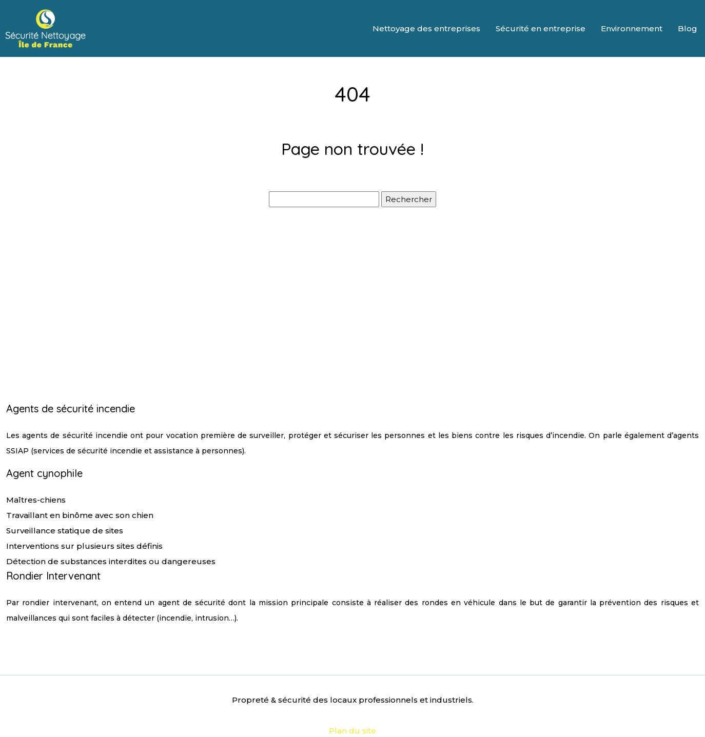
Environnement (631, 28)
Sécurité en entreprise (540, 28)
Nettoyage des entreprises (426, 28)
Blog (687, 28)
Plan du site (352, 730)
